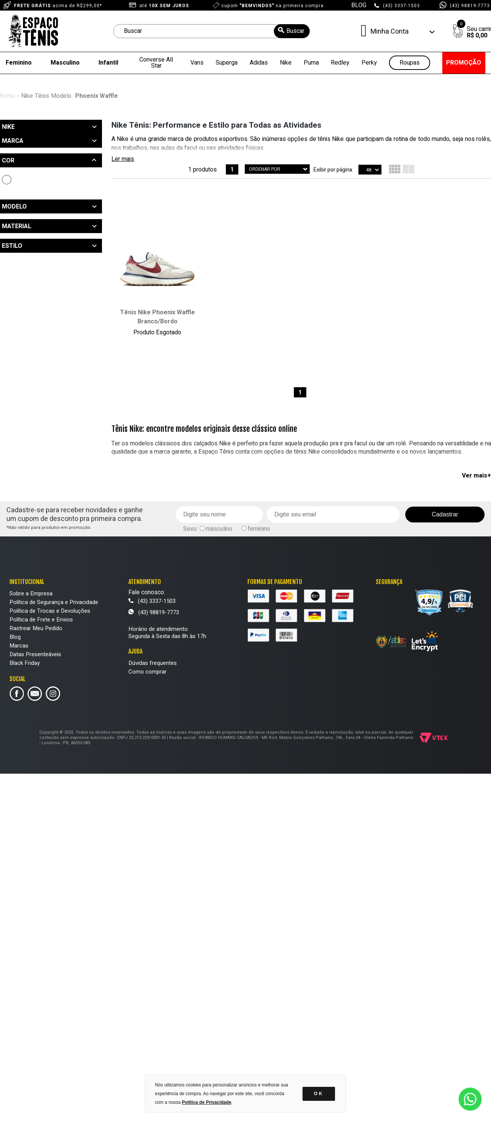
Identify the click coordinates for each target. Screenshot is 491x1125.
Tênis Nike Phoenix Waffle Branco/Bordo (157, 317)
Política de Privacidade (207, 1102)
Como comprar (147, 672)
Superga (227, 63)
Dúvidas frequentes (152, 663)
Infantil (108, 63)
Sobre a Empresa (30, 593)
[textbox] (211, 31)
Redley (340, 63)
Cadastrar (445, 514)
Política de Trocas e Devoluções (49, 611)
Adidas (259, 63)
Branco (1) (6, 179)
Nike (286, 63)
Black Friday (24, 663)
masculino (219, 528)
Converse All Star (156, 63)
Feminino (19, 63)
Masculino (65, 63)
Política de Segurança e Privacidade (53, 602)
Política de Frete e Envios (41, 619)
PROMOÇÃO (463, 62)
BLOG (358, 5)
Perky (369, 63)
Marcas (18, 645)
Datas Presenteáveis (35, 654)
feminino (259, 528)
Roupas (410, 63)
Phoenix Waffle (96, 95)
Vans (197, 63)
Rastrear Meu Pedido (35, 628)
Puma (311, 63)
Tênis (42, 95)
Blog (15, 637)
